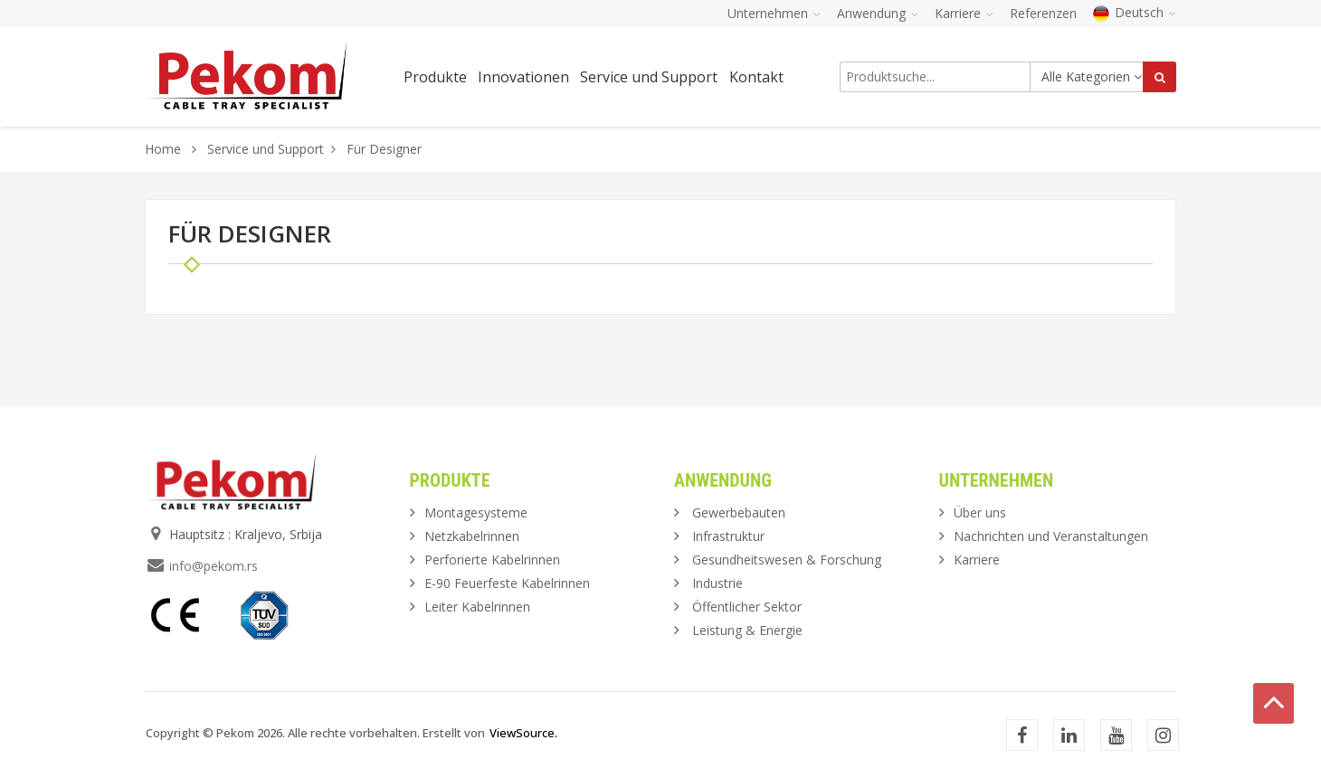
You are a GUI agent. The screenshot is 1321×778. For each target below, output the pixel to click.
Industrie (717, 583)
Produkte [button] (435, 77)
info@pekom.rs (213, 565)
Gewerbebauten (738, 512)
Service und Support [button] (649, 77)
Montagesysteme (475, 512)
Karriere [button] (964, 13)
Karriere (977, 559)
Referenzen (1043, 13)
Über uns (980, 512)
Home (163, 148)
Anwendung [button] (877, 13)
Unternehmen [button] (774, 13)
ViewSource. (523, 733)
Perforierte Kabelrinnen (492, 559)
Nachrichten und (1051, 536)
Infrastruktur (728, 536)
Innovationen (523, 77)
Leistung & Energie (747, 630)
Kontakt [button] (756, 77)
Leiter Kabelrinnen (477, 606)
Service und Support (265, 148)
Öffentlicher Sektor (747, 606)
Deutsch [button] (1134, 12)
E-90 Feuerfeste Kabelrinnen (507, 583)
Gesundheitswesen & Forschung (786, 559)
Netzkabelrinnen (471, 536)
